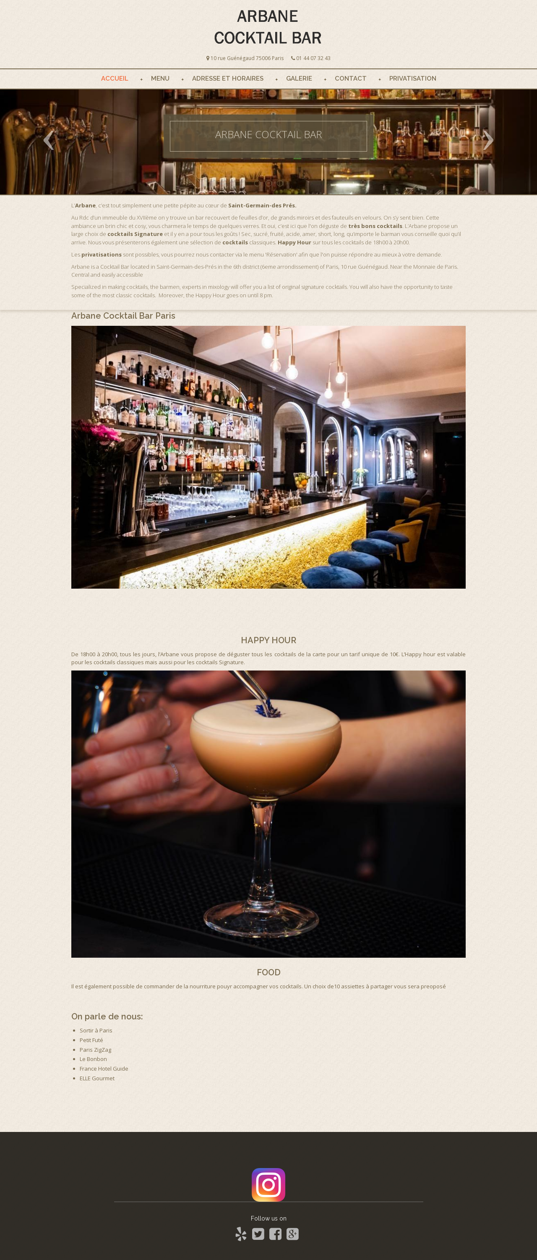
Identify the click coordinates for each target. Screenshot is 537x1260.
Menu (160, 78)
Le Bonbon (93, 1059)
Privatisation (412, 78)
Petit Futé (91, 1040)
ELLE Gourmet (97, 1078)
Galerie (299, 78)
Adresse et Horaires (227, 78)
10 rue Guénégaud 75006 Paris (247, 58)
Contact (351, 78)
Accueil (114, 78)
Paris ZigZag (95, 1049)
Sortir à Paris (96, 1030)
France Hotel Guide (104, 1068)
